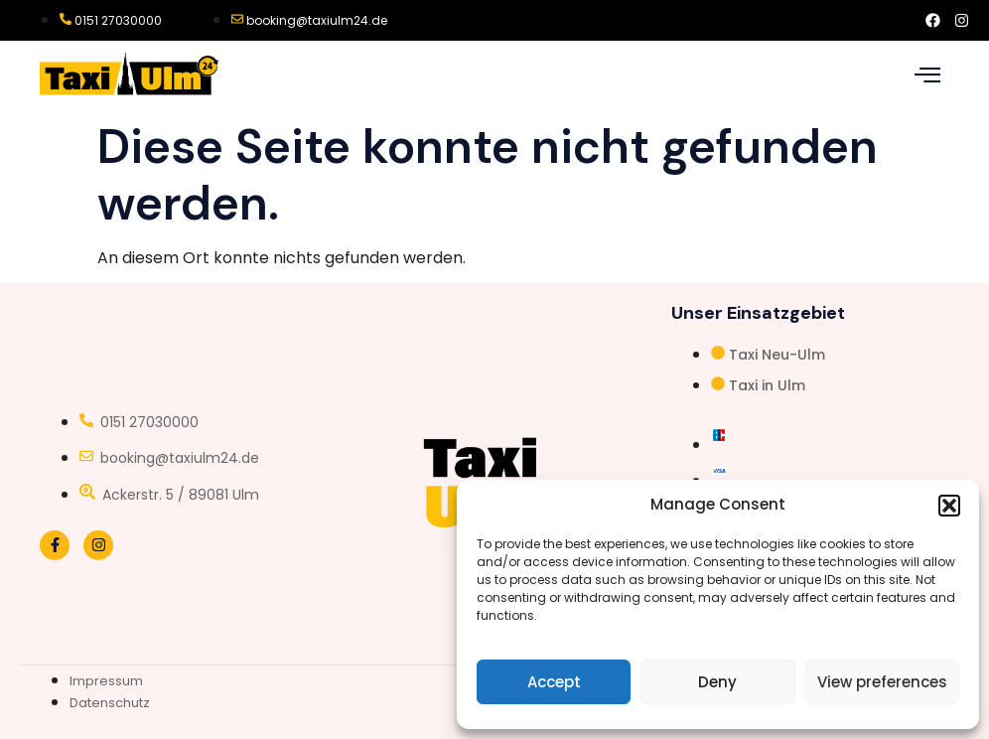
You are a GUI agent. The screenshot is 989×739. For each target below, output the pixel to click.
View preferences (882, 681)
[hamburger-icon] (927, 75)
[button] (949, 506)
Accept (554, 681)
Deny (717, 681)
